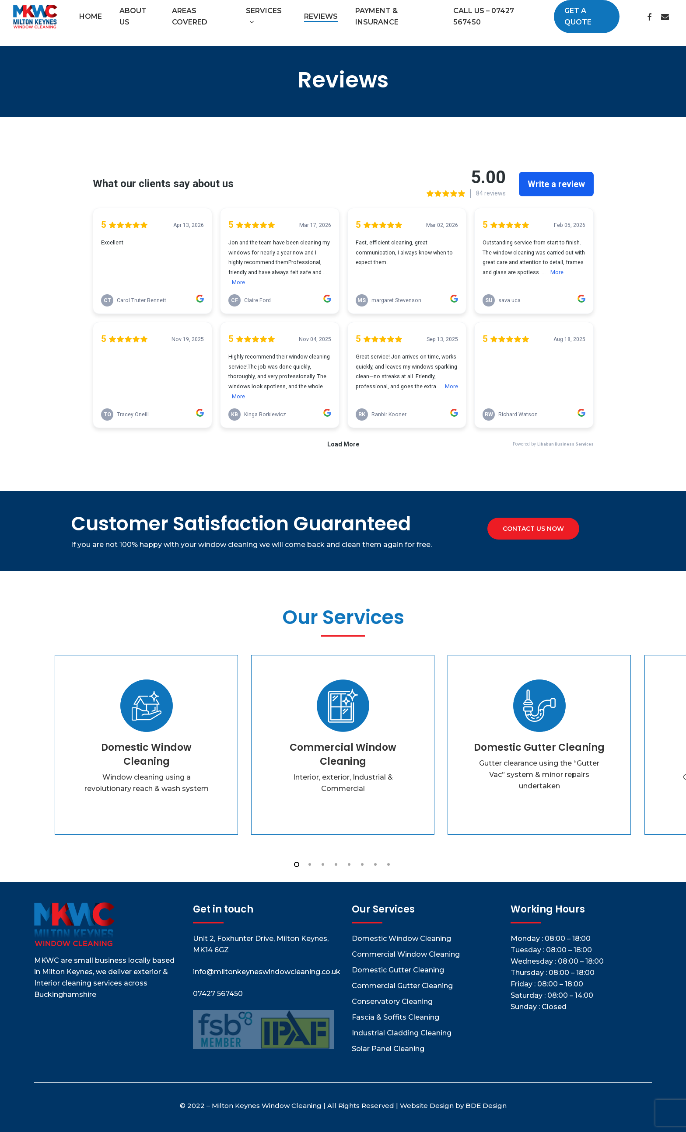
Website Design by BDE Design (453, 1105)
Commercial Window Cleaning (406, 954)
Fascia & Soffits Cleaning (395, 1017)
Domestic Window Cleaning (401, 938)
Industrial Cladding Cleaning (402, 1033)
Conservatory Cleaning (392, 1001)
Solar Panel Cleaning (388, 1049)
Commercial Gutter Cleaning (402, 986)
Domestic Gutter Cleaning (398, 970)
